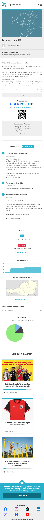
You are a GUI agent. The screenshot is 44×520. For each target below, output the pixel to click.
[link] (41, 5)
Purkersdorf (24, 131)
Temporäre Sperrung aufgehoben (16, 194)
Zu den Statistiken (20, 299)
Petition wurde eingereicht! (14, 183)
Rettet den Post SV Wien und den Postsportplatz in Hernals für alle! (17, 385)
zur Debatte (21, 252)
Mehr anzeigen (22, 95)
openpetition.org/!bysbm (25, 107)
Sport (25, 133)
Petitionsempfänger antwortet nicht (17, 153)
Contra (22, 245)
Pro (22, 236)
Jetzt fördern (22, 495)
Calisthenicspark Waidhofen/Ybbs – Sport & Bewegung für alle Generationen (17, 463)
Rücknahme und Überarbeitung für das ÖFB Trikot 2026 (17, 424)
